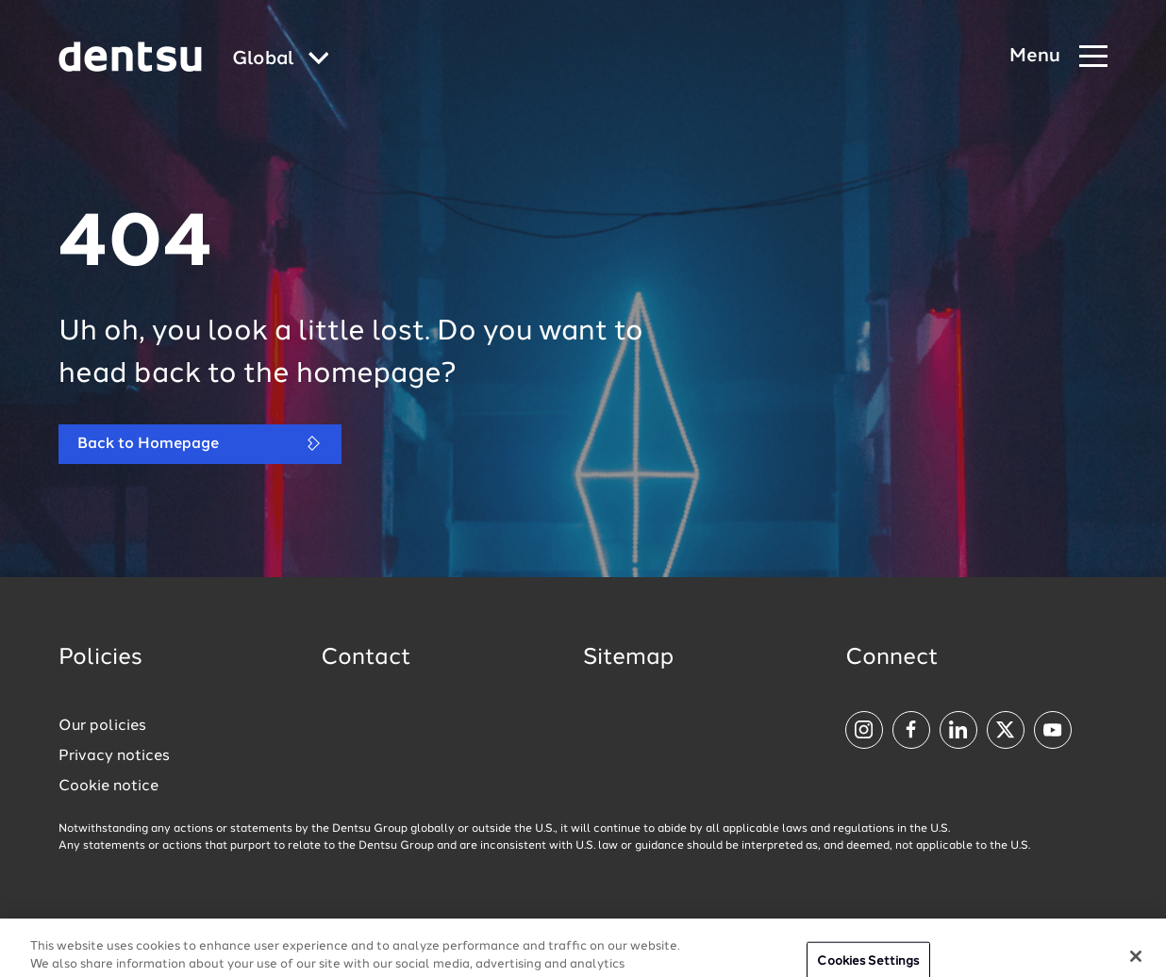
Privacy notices (114, 756)
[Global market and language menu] (280, 60)
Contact (366, 658)
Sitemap (628, 658)
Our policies (102, 726)
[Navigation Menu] (1058, 57)
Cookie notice (108, 786)
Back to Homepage (200, 444)
